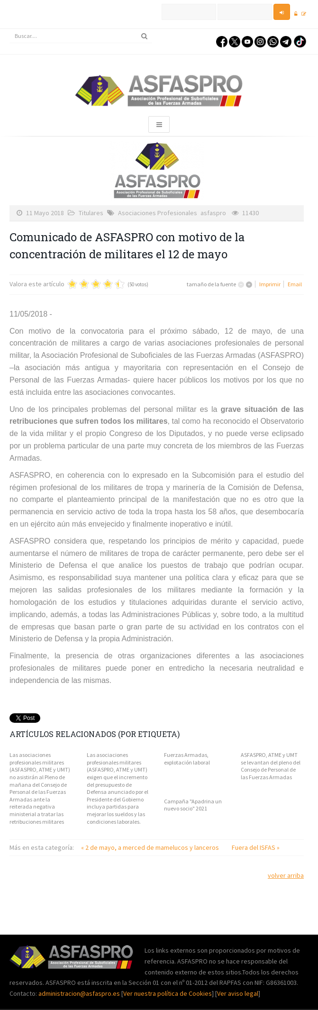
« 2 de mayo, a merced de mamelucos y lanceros (150, 847)
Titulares (91, 213)
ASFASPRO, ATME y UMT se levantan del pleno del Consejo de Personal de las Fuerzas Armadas (270, 766)
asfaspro (213, 213)
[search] (80, 36)
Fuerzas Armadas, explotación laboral (187, 758)
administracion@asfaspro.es (79, 993)
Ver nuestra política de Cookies (167, 993)
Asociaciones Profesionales (157, 213)
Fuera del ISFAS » (256, 847)
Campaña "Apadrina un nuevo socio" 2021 (193, 805)
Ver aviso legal (237, 993)
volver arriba (286, 875)
